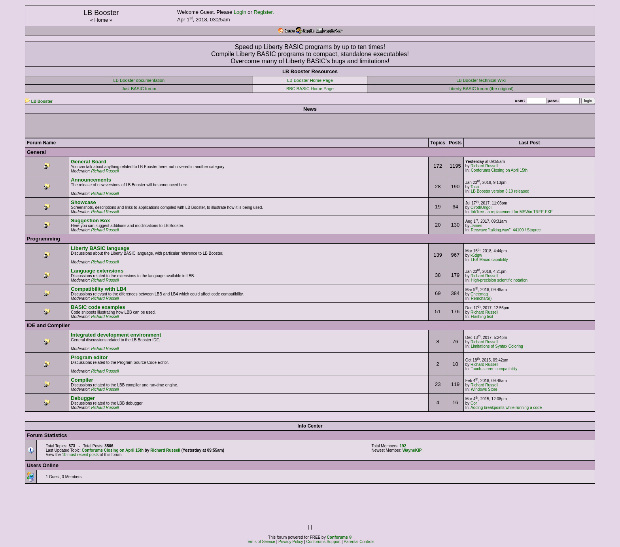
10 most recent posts (80, 454)
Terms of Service (260, 541)
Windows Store (484, 389)
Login (240, 12)
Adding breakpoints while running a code (506, 407)
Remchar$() (481, 298)
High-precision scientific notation (499, 280)
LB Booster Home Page (310, 80)
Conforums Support (323, 541)
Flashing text (482, 316)
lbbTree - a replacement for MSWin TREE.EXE (512, 212)
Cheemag (479, 294)
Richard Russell (105, 171)
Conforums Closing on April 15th (499, 170)
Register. (263, 12)
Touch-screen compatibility (494, 369)
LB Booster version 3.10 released (500, 191)
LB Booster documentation (139, 80)
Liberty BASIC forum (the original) (480, 88)
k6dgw (476, 255)
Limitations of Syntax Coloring (497, 346)
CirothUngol (481, 207)
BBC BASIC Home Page (310, 88)
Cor (474, 403)
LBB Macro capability (489, 259)
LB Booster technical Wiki (481, 80)
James (476, 225)
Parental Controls (359, 541)
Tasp (475, 187)
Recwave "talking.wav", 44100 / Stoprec (506, 230)
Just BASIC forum (139, 88)
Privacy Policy (290, 541)
